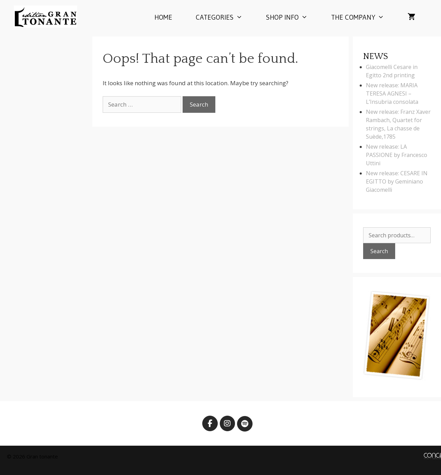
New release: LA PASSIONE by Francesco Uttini (396, 155)
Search (379, 251)
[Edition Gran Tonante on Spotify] (245, 424)
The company (363, 17)
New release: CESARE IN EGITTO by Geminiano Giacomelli (397, 181)
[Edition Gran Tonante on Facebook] (210, 424)
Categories (225, 17)
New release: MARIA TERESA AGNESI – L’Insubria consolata (392, 93)
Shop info (292, 17)
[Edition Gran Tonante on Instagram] (227, 424)
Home (163, 17)
